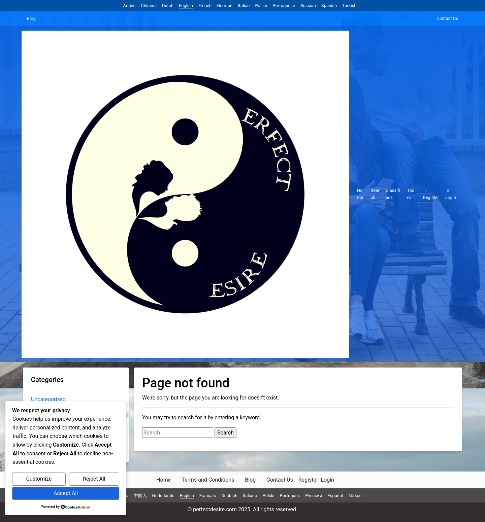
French (205, 5)
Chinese (148, 5)
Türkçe (355, 495)
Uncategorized (48, 399)
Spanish (329, 5)
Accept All (66, 493)
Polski (268, 495)
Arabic (129, 5)
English (186, 5)
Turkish (349, 5)
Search (374, 194)
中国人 (140, 495)
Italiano (250, 495)
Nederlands (163, 495)
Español (335, 495)
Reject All (94, 479)
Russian (308, 5)
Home (360, 194)
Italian (244, 5)
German (224, 5)
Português (290, 495)
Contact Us (447, 18)
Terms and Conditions (208, 480)
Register (431, 194)
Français (207, 495)
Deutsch (229, 495)
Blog (31, 18)
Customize (39, 479)
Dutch (167, 5)
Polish (261, 5)
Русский (313, 495)
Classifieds (393, 194)
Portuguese (283, 5)
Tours (411, 194)
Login (450, 194)
